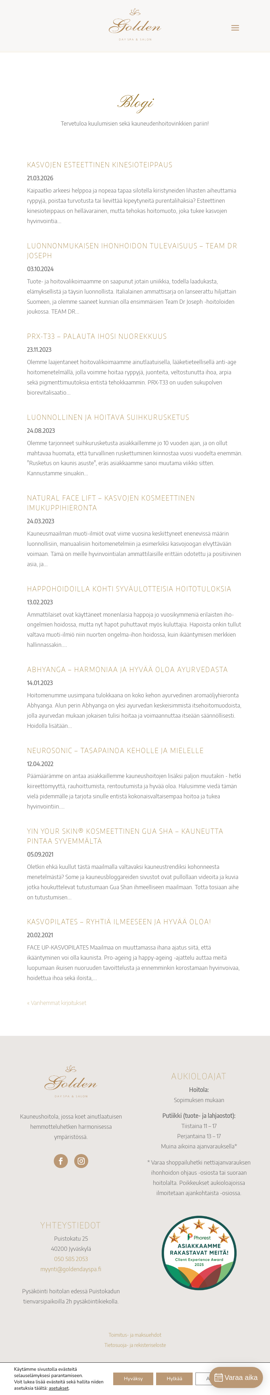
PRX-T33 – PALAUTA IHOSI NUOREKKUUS (97, 335)
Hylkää (174, 1378)
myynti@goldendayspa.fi (70, 1269)
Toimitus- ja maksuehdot (135, 1335)
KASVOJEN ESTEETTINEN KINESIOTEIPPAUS (100, 164)
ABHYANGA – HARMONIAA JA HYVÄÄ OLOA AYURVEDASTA (127, 669)
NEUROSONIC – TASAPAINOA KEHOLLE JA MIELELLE (115, 750)
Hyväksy (133, 1378)
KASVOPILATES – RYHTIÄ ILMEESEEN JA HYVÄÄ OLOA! (119, 921)
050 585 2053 (71, 1258)
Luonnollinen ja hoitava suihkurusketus (108, 417)
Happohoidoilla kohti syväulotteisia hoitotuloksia (129, 588)
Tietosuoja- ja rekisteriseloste (135, 1345)
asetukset (59, 1388)
